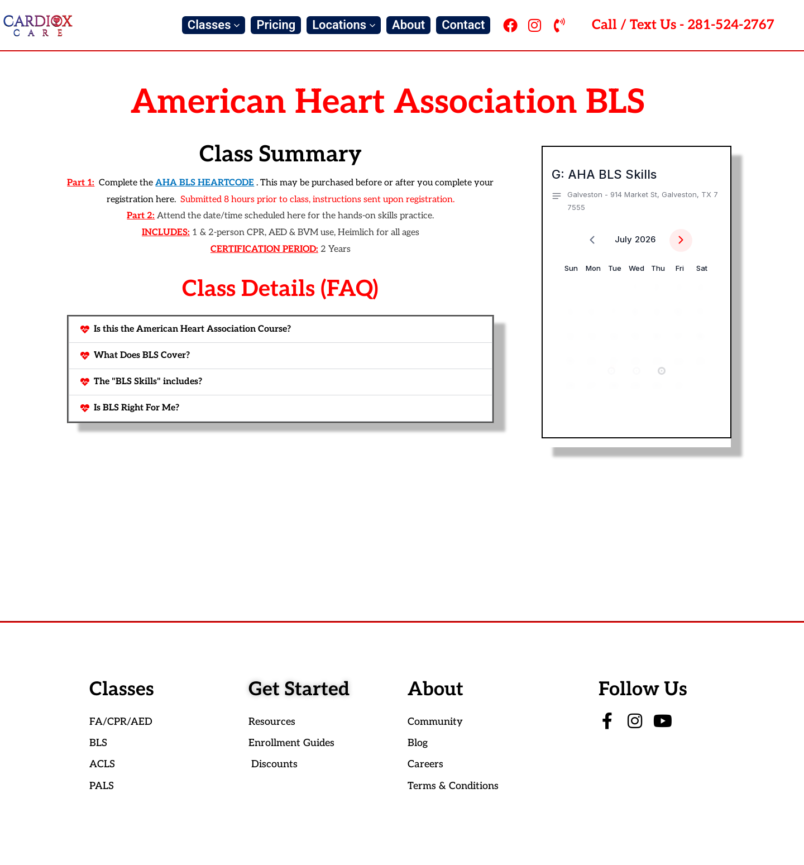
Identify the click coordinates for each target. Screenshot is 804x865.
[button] (280, 329)
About (408, 25)
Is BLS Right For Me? (136, 408)
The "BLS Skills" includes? (148, 381)
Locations (343, 25)
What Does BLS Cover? (142, 355)
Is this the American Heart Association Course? (192, 329)
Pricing (275, 25)
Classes (214, 25)
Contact (463, 25)
